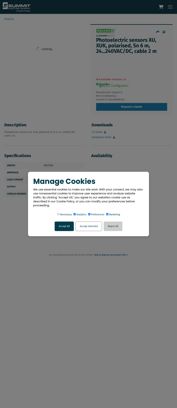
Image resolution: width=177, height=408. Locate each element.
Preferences (96, 214)
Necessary (64, 214)
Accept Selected (89, 226)
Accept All (64, 226)
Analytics (79, 214)
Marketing (113, 214)
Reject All (113, 226)
